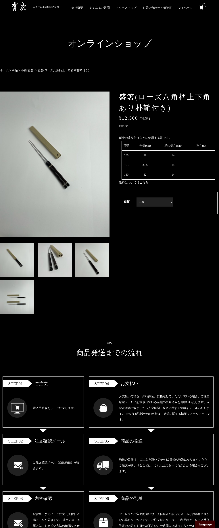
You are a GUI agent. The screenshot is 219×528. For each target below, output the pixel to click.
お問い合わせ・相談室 (157, 7)
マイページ (185, 7)
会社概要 (77, 7)
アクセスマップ (126, 7)
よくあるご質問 (99, 7)
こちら (143, 182)
